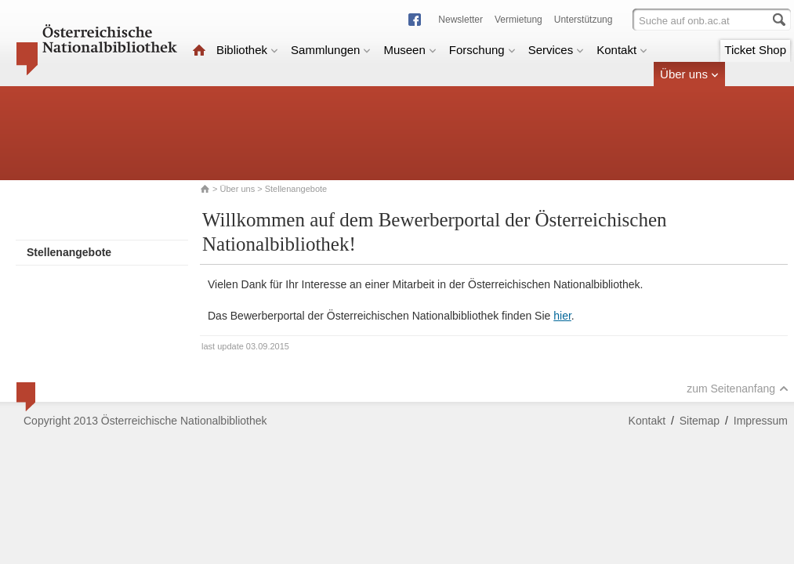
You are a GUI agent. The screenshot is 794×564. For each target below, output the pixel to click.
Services (556, 49)
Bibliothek (247, 49)
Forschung (482, 49)
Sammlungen (331, 49)
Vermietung (518, 19)
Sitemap (700, 420)
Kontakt (621, 49)
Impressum (761, 420)
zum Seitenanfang (738, 388)
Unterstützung (583, 19)
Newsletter (460, 19)
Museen (409, 49)
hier (562, 315)
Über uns (689, 74)
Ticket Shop (755, 49)
